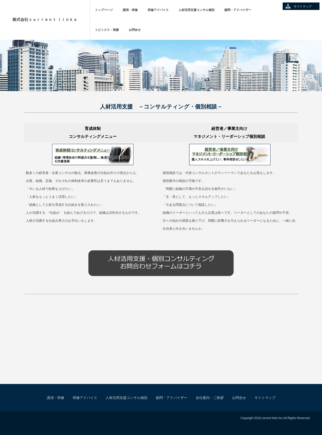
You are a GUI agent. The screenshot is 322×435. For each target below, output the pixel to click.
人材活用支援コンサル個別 (196, 10)
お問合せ (135, 30)
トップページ (104, 10)
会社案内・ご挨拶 (210, 398)
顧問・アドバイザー (237, 10)
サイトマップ (303, 6)
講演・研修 (130, 10)
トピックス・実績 (107, 30)
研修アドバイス (158, 10)
